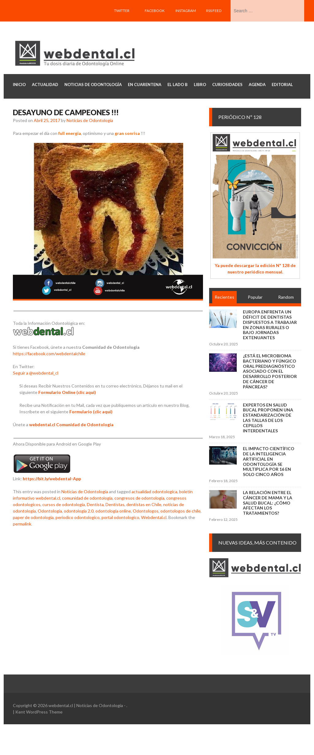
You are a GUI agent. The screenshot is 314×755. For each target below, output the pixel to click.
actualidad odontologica (154, 491)
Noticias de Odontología (84, 491)
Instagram (185, 10)
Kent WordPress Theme (39, 711)
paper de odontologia (33, 517)
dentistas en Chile (143, 504)
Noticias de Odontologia (90, 120)
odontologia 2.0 (79, 510)
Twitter (121, 10)
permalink (22, 523)
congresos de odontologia (139, 498)
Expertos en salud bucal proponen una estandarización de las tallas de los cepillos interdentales (268, 417)
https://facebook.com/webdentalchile (49, 353)
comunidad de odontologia (87, 498)
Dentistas (114, 504)
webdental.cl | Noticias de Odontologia (85, 705)
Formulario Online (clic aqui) (67, 392)
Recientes (224, 297)
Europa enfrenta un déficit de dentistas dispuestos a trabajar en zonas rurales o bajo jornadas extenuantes (270, 324)
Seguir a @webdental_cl (35, 373)
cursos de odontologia (63, 504)
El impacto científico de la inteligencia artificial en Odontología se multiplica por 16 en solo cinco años (268, 461)
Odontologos (146, 510)
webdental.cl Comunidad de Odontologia (71, 424)
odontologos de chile (180, 510)
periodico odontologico (78, 517)
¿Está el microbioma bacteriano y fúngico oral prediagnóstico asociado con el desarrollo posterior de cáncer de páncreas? (270, 371)
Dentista (95, 504)
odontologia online (113, 510)
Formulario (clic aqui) (91, 411)
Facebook (155, 10)
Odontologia (50, 510)
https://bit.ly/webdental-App (52, 478)
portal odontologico (120, 517)
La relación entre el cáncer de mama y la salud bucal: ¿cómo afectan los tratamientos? (267, 503)
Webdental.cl (154, 517)
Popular (255, 297)
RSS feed (213, 10)
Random (286, 297)
